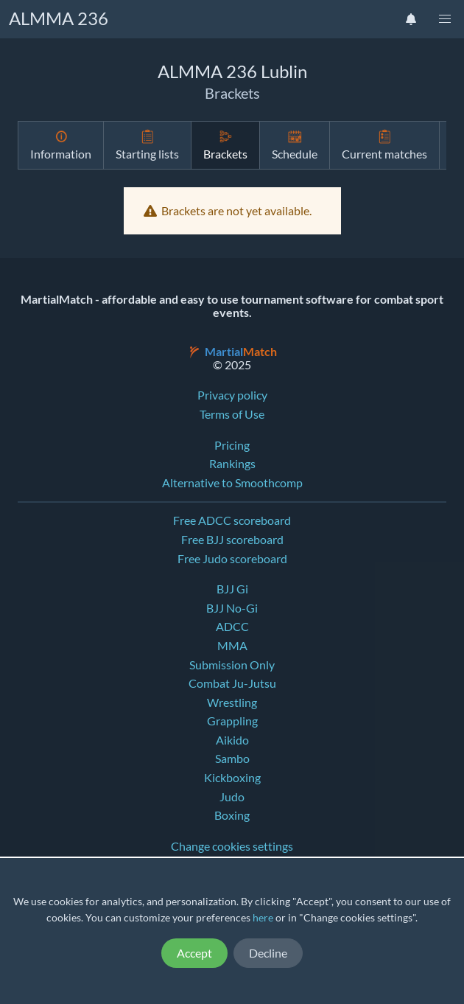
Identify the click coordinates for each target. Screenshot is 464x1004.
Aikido (232, 740)
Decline (268, 953)
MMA (232, 645)
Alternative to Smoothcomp (232, 482)
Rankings (232, 463)
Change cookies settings (232, 846)
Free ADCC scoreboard (232, 520)
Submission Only (232, 665)
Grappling (232, 721)
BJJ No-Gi (232, 608)
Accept (194, 953)
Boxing (232, 815)
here (263, 918)
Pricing (232, 445)
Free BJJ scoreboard (232, 539)
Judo (232, 796)
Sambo (232, 758)
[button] (445, 19)
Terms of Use (232, 414)
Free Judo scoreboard (232, 558)
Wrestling (232, 702)
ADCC (232, 626)
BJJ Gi (232, 589)
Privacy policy (232, 395)
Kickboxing (232, 777)
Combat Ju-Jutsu (232, 683)
